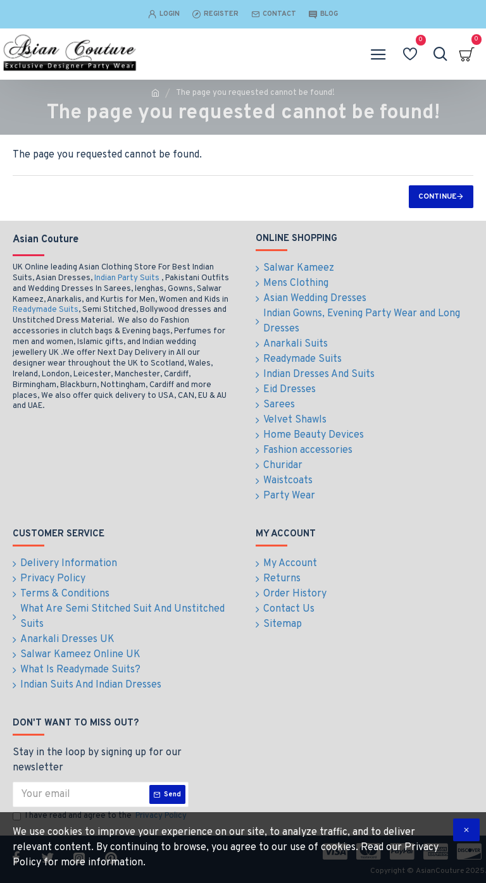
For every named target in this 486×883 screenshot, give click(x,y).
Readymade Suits (45, 310)
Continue (437, 197)
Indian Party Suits (126, 278)
